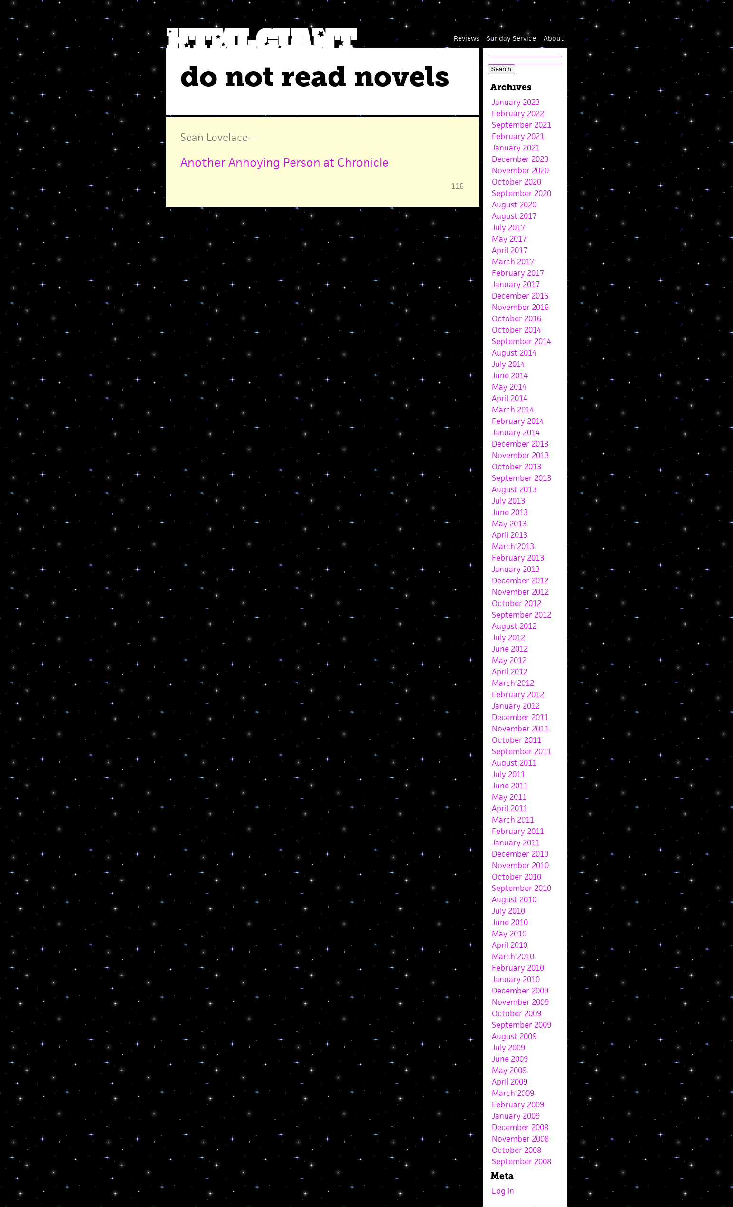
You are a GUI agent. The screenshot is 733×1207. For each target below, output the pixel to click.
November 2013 (520, 455)
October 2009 (516, 1013)
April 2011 (509, 808)
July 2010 (508, 911)
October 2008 (516, 1150)
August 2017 (514, 216)
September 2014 (521, 341)
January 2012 (516, 706)
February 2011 (518, 831)
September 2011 (521, 751)
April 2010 (509, 945)
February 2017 (518, 273)
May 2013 (509, 523)
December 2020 (520, 159)
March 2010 (513, 956)
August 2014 (514, 352)
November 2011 (520, 728)
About (554, 38)
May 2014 (509, 387)
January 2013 (516, 569)
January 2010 (516, 979)
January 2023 (516, 102)
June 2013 (510, 512)
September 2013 (521, 478)
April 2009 (509, 1081)
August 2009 (514, 1036)
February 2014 (518, 421)
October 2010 (516, 876)
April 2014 (509, 398)
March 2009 (513, 1093)
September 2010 (521, 888)
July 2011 (508, 774)
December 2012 (520, 580)
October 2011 (516, 740)
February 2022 (518, 113)
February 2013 (518, 557)
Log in (503, 1191)
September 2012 (521, 614)
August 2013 (514, 489)
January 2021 (516, 147)
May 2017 (509, 239)
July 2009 (508, 1047)
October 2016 (516, 318)
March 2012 (513, 683)
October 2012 (516, 603)
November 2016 (520, 307)
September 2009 (521, 1025)
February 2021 (518, 136)
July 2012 (508, 637)
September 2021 (521, 125)
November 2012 (520, 592)
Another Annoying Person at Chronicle (284, 162)
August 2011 (514, 763)
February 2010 (518, 968)
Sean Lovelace (214, 137)
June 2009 (510, 1059)
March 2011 (513, 819)
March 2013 (513, 546)
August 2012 (514, 626)
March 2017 (513, 261)
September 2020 (521, 193)
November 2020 (520, 170)
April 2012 (509, 671)
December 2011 (520, 717)
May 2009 (509, 1070)
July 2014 (508, 364)
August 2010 (514, 899)
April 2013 (509, 535)
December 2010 (520, 854)
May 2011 (509, 797)
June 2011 (510, 785)
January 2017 (516, 284)
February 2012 (518, 694)
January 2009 (516, 1116)
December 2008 (520, 1127)
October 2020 (516, 182)
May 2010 (509, 933)
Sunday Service (511, 38)
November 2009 (520, 1002)
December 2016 (520, 295)
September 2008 (521, 1161)
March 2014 (513, 409)
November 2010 (520, 865)
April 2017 (509, 250)
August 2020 (514, 204)
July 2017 (508, 227)
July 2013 (508, 501)
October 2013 (516, 466)
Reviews (466, 38)
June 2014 (510, 375)
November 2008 (520, 1138)
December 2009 (520, 990)
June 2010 (510, 922)
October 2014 (516, 330)
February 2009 (518, 1104)
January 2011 (516, 842)
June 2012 (510, 649)
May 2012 (509, 660)
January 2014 (516, 432)
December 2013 (520, 444)
